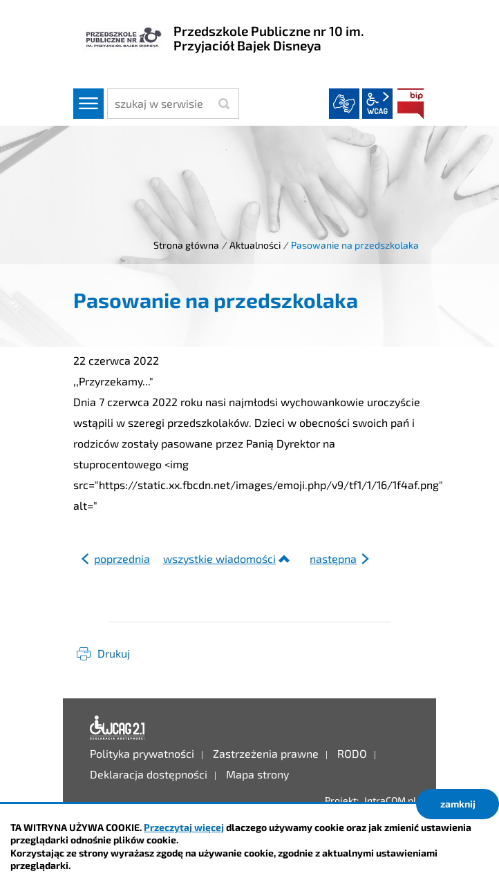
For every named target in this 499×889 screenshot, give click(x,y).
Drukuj (113, 653)
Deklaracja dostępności (117, 728)
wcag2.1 (377, 103)
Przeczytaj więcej (184, 827)
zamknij (458, 804)
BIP (410, 103)
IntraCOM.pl (390, 800)
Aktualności (255, 245)
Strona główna (186, 245)
